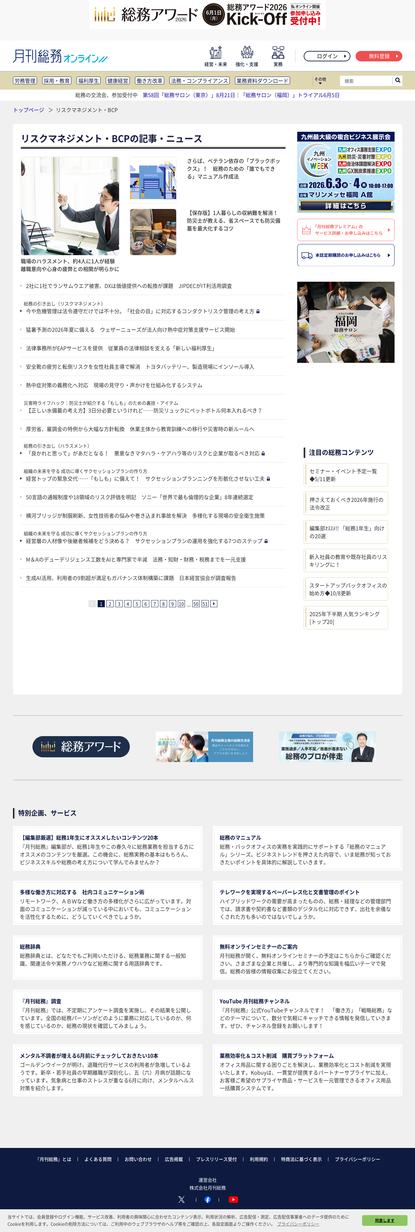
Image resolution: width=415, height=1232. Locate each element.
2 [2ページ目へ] (110, 603)
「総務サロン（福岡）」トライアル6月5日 (290, 95)
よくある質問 (98, 1159)
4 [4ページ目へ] (128, 603)
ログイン (332, 56)
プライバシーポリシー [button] (298, 1224)
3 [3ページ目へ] (119, 603)
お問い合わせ (138, 1159)
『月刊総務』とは (53, 1159)
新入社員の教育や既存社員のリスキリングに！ (348, 560)
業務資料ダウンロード (262, 80)
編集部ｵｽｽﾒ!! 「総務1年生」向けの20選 (347, 532)
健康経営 (117, 80)
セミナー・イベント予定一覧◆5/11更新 (343, 475)
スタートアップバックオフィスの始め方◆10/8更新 (348, 589)
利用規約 (259, 1159)
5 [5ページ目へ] (137, 603)
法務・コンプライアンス (199, 80)
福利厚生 (88, 80)
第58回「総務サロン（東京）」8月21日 (189, 95)
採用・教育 (57, 80)
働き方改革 (150, 80)
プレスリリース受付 (216, 1159)
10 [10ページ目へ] (181, 603)
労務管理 (25, 80)
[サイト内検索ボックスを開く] (397, 81)
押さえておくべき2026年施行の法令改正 (347, 503)
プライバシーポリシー (357, 1159)
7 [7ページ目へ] (154, 603)
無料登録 (384, 56)
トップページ (28, 110)
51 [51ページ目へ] (205, 603)
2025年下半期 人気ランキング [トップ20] (345, 617)
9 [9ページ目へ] (172, 603)
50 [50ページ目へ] (196, 603)
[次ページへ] (214, 603)
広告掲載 (174, 1159)
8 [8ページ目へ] (163, 603)
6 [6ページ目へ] (145, 603)
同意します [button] (385, 1220)
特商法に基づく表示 (301, 1159)
